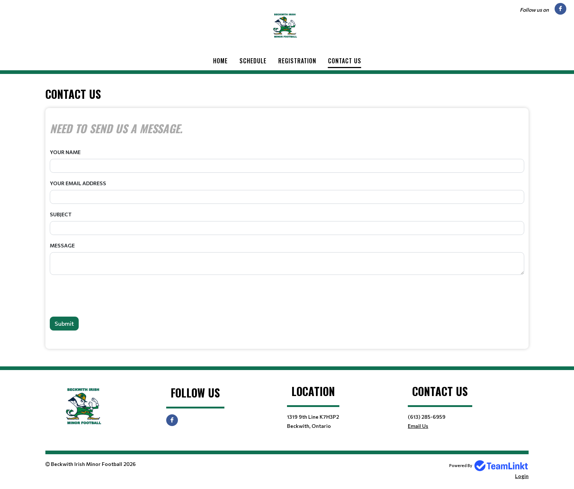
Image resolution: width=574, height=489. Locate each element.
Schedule (252, 60)
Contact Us (344, 60)
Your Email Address (78, 183)
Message (62, 245)
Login (522, 476)
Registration (297, 60)
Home (220, 60)
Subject (61, 214)
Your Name (65, 152)
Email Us (418, 426)
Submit (64, 323)
